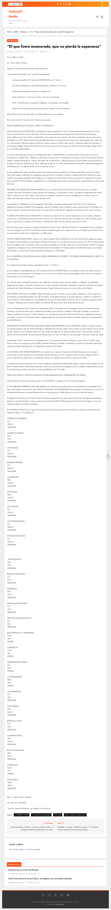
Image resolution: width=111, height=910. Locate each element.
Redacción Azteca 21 (15, 51)
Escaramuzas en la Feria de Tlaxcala (23, 869)
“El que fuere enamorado (41, 815)
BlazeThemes (60, 904)
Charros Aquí (12, 41)
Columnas (57, 815)
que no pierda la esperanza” (75, 815)
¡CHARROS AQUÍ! (21, 815)
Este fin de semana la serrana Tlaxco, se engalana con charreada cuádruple (40, 878)
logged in (22, 849)
